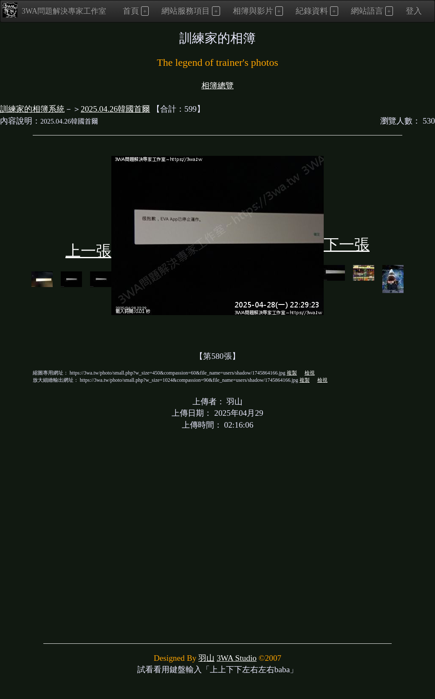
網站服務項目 (185, 10)
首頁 (131, 10)
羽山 (206, 658)
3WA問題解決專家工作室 (54, 10)
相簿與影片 (253, 10)
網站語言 (367, 10)
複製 (292, 373)
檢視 (310, 373)
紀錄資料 (312, 10)
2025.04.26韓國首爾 (115, 108)
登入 (414, 10)
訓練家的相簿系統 (32, 108)
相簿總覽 (217, 85)
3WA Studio (237, 658)
